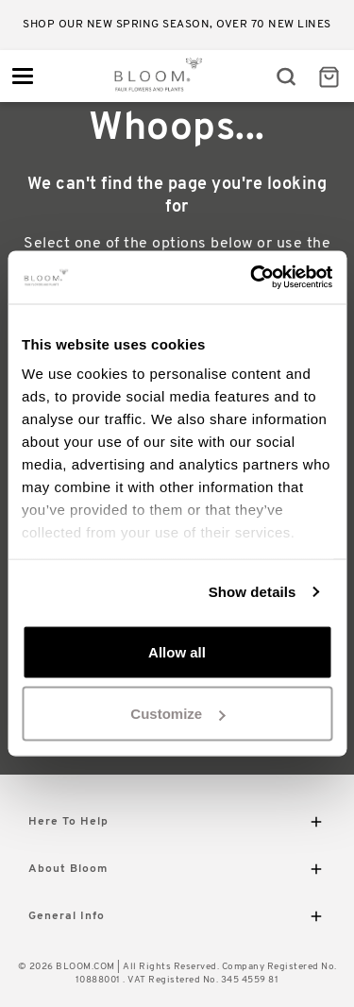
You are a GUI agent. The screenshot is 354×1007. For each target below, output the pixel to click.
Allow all (177, 651)
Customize (177, 714)
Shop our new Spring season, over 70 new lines (177, 24)
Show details (252, 592)
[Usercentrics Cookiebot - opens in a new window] (252, 277)
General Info (177, 919)
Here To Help (177, 825)
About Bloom (177, 872)
